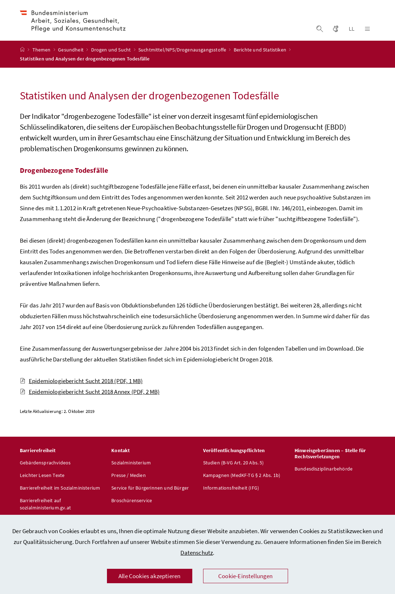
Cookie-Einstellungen (245, 576)
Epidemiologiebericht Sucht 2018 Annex (90, 401)
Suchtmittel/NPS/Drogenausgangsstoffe (183, 58)
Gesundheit (71, 58)
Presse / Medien (128, 484)
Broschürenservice (131, 509)
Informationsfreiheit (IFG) (231, 497)
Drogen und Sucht (111, 58)
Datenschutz (196, 553)
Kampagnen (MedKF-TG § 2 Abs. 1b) (241, 484)
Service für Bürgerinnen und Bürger (150, 497)
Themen (42, 58)
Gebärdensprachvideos (45, 471)
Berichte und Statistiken (260, 58)
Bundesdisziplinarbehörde (324, 477)
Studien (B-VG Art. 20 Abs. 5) (233, 471)
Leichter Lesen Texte (42, 484)
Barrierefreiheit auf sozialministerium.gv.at (45, 513)
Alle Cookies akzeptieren (149, 576)
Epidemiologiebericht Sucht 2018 (81, 390)
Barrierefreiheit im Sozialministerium (60, 497)
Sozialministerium (131, 471)
